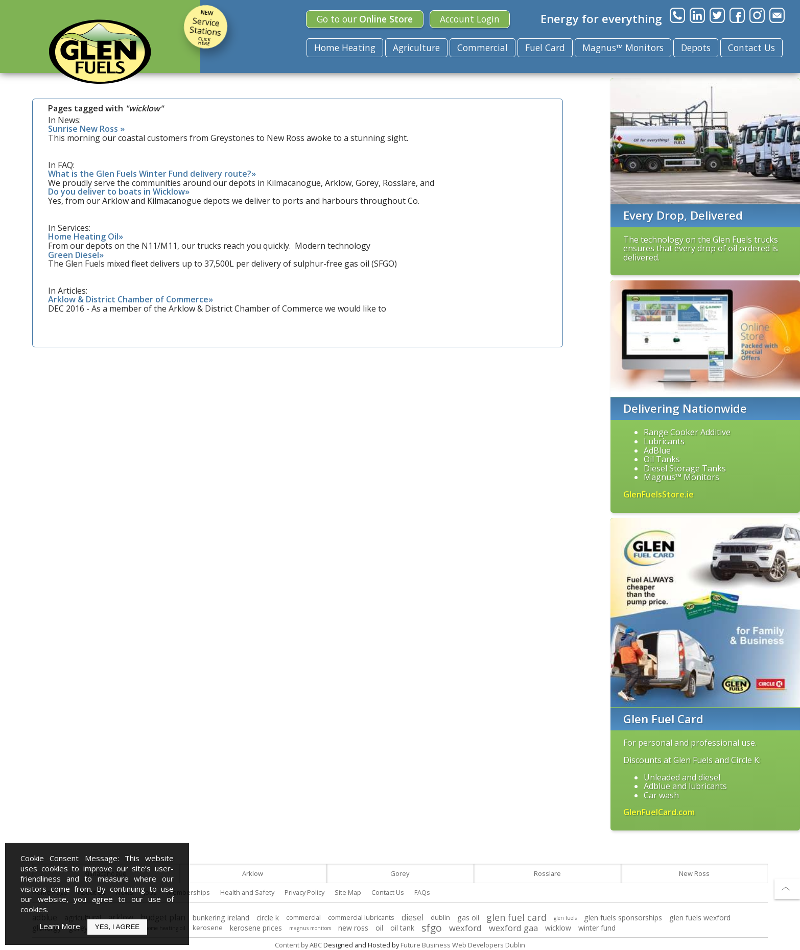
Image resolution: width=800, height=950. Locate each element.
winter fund (597, 928)
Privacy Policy (304, 892)
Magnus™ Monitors (623, 47)
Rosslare (547, 873)
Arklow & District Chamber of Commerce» (130, 299)
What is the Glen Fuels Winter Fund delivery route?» (152, 173)
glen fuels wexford (700, 917)
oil (379, 928)
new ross (353, 928)
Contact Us (751, 47)
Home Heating (344, 47)
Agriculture (416, 47)
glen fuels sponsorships (623, 917)
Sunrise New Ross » (86, 128)
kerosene (208, 927)
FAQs (422, 892)
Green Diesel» (76, 254)
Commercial (482, 47)
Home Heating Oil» (85, 236)
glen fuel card (516, 917)
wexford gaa (513, 928)
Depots (696, 47)
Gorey (399, 873)
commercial (303, 917)
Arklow (252, 873)
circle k (267, 917)
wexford (465, 928)
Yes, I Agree (117, 927)
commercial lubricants (361, 917)
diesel (412, 917)
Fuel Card (545, 47)
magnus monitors (310, 928)
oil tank (402, 928)
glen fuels (565, 917)
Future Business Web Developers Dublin (463, 944)
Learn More (59, 926)
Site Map (348, 892)
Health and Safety (247, 892)
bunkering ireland (221, 917)
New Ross (694, 873)
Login (470, 19)
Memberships (188, 892)
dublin (440, 917)
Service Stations (205, 27)
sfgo (431, 928)
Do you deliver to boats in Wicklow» (119, 191)
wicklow (558, 928)
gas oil (468, 917)
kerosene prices (256, 928)
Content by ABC (298, 944)
